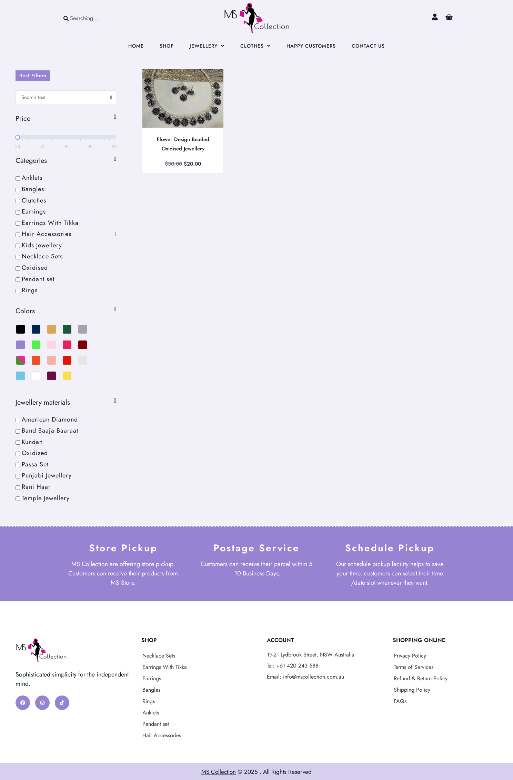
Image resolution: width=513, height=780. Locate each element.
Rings (148, 701)
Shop (167, 45)
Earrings (151, 678)
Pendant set (155, 724)
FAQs (400, 701)
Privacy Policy (410, 656)
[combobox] (93, 18)
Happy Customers (311, 45)
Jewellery (207, 46)
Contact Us (368, 45)
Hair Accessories (161, 735)
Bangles (151, 690)
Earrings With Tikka (164, 667)
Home (136, 45)
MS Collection (218, 772)
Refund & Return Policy (420, 678)
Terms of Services (413, 667)
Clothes (255, 46)
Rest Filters (33, 75)
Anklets (150, 713)
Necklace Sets (158, 656)
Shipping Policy (412, 690)
